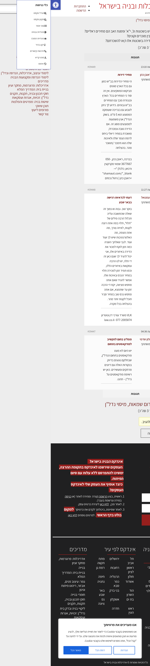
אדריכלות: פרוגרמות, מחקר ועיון (21, 560)
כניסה (17, 496)
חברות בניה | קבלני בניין (108, 593)
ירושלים (63, 558)
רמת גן (49, 567)
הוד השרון (79, 592)
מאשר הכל (25, 650)
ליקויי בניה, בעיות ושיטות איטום (138, 587)
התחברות (29, 6)
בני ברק (64, 590)
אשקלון (63, 599)
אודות (142, 624)
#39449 (41, 67)
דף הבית (135, 20)
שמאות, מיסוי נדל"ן (137, 577)
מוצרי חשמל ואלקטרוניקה (111, 620)
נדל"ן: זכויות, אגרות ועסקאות (22, 615)
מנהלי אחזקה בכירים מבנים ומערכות (137, 599)
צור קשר (140, 620)
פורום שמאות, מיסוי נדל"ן (101, 20)
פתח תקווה (50, 560)
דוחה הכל (49, 650)
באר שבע (51, 592)
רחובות (63, 567)
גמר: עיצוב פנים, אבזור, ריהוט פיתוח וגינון (22, 585)
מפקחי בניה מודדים (107, 586)
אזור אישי (140, 608)
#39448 (41, 189)
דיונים (123, 20)
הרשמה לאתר (137, 612)
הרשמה (30, 10)
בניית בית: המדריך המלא (22, 574)
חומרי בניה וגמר (110, 608)
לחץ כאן (53, 504)
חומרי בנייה (27, 594)
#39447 (41, 331)
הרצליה (63, 576)
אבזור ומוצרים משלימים (111, 634)
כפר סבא (66, 583)
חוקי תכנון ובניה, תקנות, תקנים (24, 601)
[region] (49, 638)
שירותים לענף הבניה (107, 627)
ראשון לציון (79, 569)
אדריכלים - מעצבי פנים (108, 569)
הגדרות (73, 650)
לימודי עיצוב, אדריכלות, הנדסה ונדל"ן (108, 645)
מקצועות (114, 576)
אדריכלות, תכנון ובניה (139, 569)
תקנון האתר (138, 640)
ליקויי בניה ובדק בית (21, 608)
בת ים (79, 599)
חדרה (64, 608)
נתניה (50, 581)
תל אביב (80, 560)
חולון (80, 576)
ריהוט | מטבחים (110, 613)
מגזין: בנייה (139, 628)
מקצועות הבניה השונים (110, 601)
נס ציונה (51, 601)
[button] (5, 5)
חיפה (51, 576)
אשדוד (79, 581)
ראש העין (80, 610)
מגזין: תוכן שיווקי (139, 634)
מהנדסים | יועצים (109, 581)
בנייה (31, 567)
